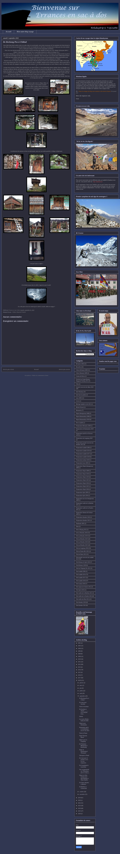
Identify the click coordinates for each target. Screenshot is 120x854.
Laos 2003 (79, 398)
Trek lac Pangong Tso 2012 (83, 568)
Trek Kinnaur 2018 (81, 565)
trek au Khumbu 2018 (81, 532)
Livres (77, 401)
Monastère (79, 410)
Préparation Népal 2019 (82, 477)
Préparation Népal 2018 (82, 474)
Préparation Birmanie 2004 (83, 426)
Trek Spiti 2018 (80, 590)
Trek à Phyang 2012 (81, 529)
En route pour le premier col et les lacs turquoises (83, 760)
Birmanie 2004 (80, 364)
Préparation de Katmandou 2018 (84, 429)
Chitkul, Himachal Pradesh (19, 312)
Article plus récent (8, 369)
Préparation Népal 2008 (82, 470)
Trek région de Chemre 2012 (83, 587)
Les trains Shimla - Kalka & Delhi (84, 719)
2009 (79, 656)
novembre (82, 794)
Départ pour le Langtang (83, 740)
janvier (82, 682)
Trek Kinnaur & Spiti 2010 (83, 562)
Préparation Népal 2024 (82, 483)
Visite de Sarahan (84, 706)
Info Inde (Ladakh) (81, 395)
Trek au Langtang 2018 (82, 548)
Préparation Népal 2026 (82, 489)
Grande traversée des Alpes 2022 (84, 387)
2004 (79, 648)
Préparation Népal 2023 (82, 480)
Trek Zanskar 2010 (81, 602)
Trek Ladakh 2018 (80, 580)
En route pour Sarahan (83, 703)
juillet (81, 690)
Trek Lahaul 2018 (80, 583)
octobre (82, 791)
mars (81, 685)
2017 (79, 677)
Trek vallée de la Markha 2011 (84, 593)
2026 (79, 813)
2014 (79, 669)
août (81, 693)
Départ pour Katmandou (83, 724)
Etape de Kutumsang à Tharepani (83, 751)
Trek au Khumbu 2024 (82, 542)
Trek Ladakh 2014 (80, 574)
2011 (79, 661)
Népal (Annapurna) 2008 (82, 413)
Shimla (81, 716)
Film (77, 384)
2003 (79, 645)
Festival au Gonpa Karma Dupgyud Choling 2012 (83, 380)
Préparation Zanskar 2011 (83, 520)
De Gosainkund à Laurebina (83, 766)
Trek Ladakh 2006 (80, 571)
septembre (82, 696)
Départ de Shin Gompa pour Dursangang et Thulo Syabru (84, 778)
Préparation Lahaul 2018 (82, 460)
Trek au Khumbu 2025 (82, 545)
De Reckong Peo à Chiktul (84, 699)
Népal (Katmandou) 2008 (82, 416)
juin (81, 688)
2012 (79, 664)
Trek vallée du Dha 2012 (82, 599)
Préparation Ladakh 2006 (83, 447)
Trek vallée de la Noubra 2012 (84, 596)
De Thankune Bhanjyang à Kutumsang (83, 745)
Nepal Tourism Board (83, 736)
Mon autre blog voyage (25, 32)
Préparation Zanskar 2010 (83, 517)
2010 (79, 659)
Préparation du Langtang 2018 (84, 438)
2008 (79, 653)
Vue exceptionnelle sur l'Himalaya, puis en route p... (84, 771)
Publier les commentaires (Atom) (40, 375)
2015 (79, 672)
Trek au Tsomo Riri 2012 (82, 551)
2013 (79, 667)
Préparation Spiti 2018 (82, 495)
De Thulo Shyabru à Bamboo (84, 783)
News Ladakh (79, 422)
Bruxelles (78, 367)
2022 (79, 803)
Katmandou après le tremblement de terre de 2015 (84, 729)
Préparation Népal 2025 (82, 486)
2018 (79, 680)
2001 (79, 643)
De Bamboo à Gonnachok (83, 787)
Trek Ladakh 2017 (80, 577)
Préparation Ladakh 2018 (83, 457)
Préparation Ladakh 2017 (83, 454)
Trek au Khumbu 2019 (82, 536)
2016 (79, 675)
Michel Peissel (80, 407)
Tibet (77, 526)
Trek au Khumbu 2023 (82, 539)
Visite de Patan (83, 733)
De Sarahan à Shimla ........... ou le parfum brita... (83, 712)
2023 (79, 805)
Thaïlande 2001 (80, 523)
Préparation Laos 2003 (82, 463)
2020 (79, 800)
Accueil (8, 32)
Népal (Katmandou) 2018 (82, 419)
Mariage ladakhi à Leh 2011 (83, 404)
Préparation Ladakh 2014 (83, 450)
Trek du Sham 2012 (81, 554)
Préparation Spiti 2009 (82, 492)
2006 (79, 651)
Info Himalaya (80, 392)
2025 (79, 811)
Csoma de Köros (80, 376)
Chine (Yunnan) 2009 (81, 373)
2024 (79, 808)
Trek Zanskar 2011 (81, 605)
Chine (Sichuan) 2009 (82, 370)
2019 (79, 797)
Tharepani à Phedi (84, 755)
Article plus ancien (64, 369)
